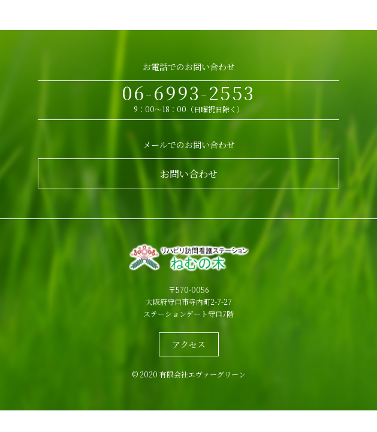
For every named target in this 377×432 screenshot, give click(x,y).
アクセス (189, 344)
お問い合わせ (189, 174)
